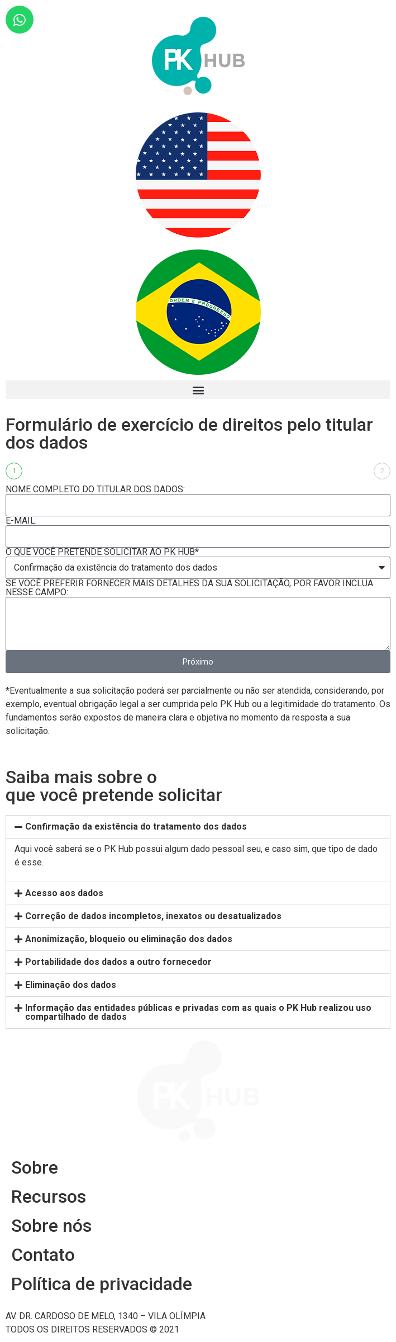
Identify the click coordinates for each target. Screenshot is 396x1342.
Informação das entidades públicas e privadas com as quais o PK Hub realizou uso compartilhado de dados (198, 1012)
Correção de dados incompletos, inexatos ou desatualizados (153, 916)
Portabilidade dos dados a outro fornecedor (118, 962)
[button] (198, 389)
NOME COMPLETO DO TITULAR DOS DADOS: (95, 489)
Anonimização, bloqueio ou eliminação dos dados (128, 939)
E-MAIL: (21, 520)
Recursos (48, 1196)
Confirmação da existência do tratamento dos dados (136, 826)
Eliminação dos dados (70, 985)
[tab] (198, 827)
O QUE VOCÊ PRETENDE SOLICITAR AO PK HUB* (102, 552)
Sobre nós (51, 1225)
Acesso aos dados (64, 893)
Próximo (198, 662)
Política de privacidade (101, 1283)
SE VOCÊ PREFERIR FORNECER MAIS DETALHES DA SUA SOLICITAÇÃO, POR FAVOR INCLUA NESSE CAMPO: (189, 588)
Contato (43, 1254)
